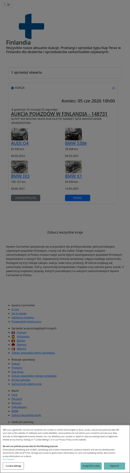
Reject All (114, 466)
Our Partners (8, 459)
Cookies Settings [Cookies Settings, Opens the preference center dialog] (13, 466)
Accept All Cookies (91, 466)
